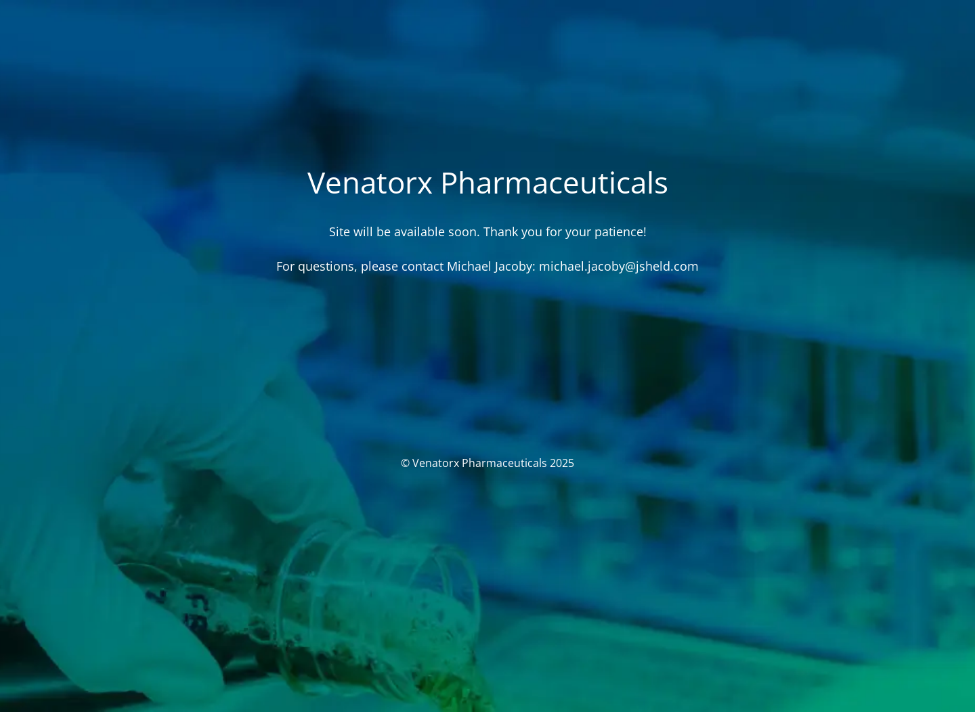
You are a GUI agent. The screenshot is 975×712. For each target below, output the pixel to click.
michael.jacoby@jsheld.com (619, 266)
